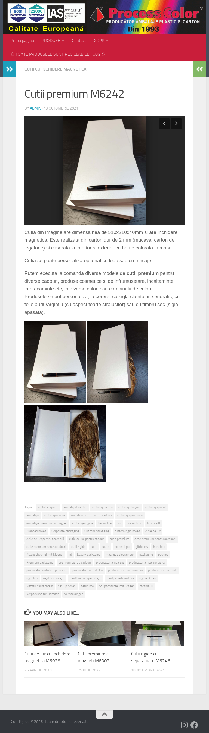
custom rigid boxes (127, 531)
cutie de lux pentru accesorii (45, 539)
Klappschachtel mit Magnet (44, 554)
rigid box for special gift (86, 578)
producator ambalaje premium (46, 570)
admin (35, 108)
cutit (94, 547)
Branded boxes (36, 531)
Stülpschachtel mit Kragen (116, 586)
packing (163, 554)
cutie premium (119, 539)
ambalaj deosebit (75, 507)
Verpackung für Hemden (42, 594)
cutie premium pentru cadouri (46, 547)
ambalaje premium (130, 515)
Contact (79, 40)
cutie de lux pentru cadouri (86, 539)
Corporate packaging (65, 531)
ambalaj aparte (48, 507)
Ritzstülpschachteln (39, 586)
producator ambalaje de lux (147, 562)
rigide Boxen (147, 578)
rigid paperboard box (120, 578)
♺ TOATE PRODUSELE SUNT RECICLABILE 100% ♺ (58, 54)
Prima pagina (22, 40)
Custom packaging (96, 531)
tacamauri (146, 586)
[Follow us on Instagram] (184, 725)
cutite (105, 547)
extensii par (122, 547)
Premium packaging (39, 562)
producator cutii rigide (162, 570)
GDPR (99, 40)
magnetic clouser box (120, 554)
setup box (87, 586)
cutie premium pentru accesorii (155, 539)
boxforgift (153, 523)
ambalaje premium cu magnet (46, 523)
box (119, 523)
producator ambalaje (110, 562)
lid (70, 554)
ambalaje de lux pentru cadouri (91, 515)
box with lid (134, 523)
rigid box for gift (53, 578)
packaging (146, 554)
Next (176, 123)
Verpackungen (73, 594)
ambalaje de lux (54, 515)
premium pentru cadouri (75, 562)
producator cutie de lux (87, 570)
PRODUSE (51, 40)
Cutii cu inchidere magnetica (55, 69)
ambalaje (32, 515)
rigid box (32, 578)
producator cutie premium (125, 570)
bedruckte (105, 523)
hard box (159, 547)
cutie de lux (153, 531)
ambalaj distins (102, 507)
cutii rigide (78, 547)
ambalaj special (155, 507)
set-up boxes (67, 586)
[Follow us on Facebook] (194, 725)
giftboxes (142, 547)
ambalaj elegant (129, 507)
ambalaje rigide (82, 523)
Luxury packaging (88, 554)
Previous (164, 123)
